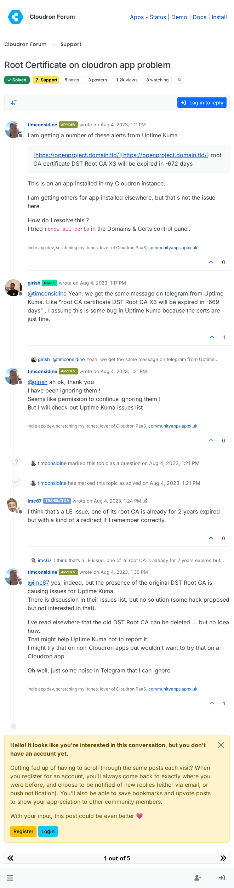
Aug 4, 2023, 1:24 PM (117, 501)
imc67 (35, 501)
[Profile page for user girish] (13, 287)
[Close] (220, 745)
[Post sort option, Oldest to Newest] (13, 102)
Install (219, 17)
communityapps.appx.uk (173, 247)
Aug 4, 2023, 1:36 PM (124, 572)
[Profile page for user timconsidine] (13, 129)
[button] (10, 878)
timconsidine (42, 124)
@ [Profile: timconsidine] (47, 293)
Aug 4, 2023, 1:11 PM (123, 124)
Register (23, 831)
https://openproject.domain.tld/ (77, 155)
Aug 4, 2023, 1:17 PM (103, 283)
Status (158, 17)
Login (48, 831)
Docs (199, 17)
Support (45, 79)
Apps (137, 17)
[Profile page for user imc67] (13, 505)
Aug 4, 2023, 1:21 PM (124, 371)
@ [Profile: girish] (37, 381)
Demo (179, 17)
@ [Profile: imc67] (38, 582)
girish (34, 283)
